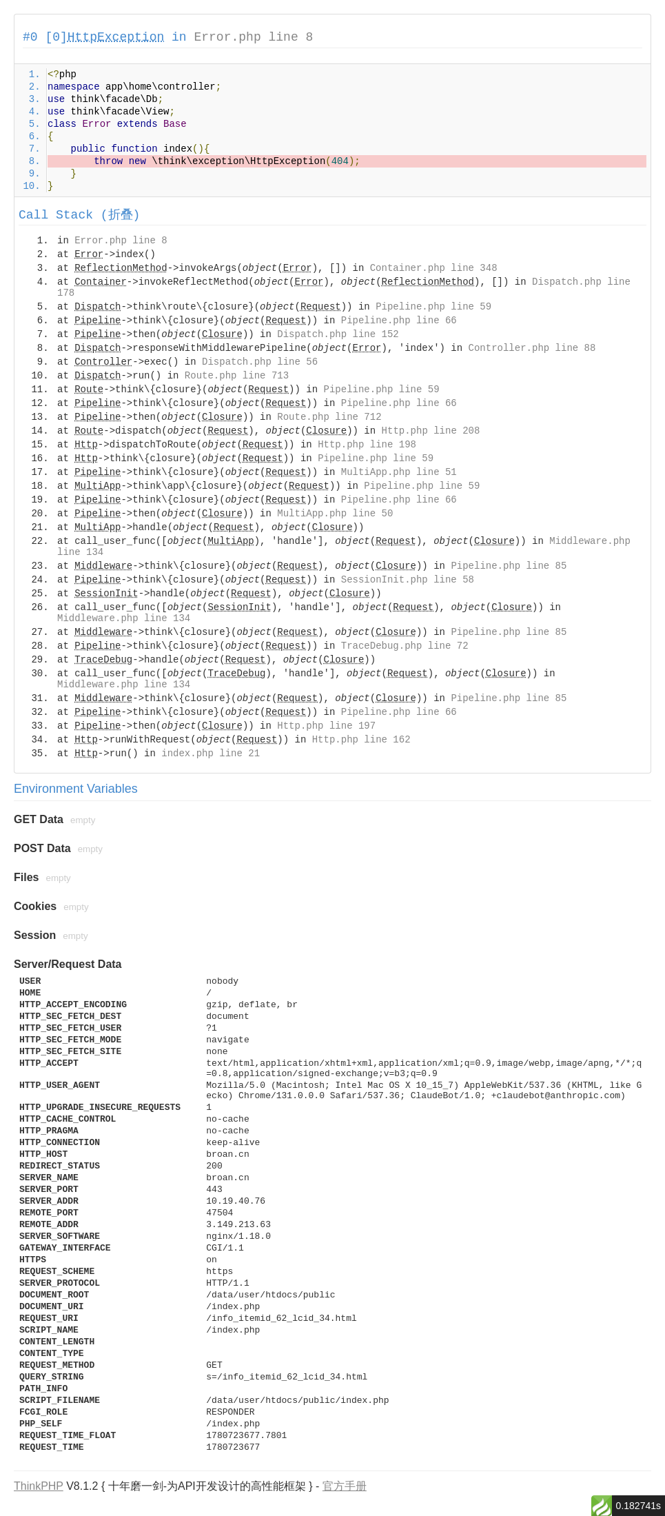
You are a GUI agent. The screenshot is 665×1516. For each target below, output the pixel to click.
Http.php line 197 (326, 725)
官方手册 (345, 1486)
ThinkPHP (38, 1486)
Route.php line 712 (329, 417)
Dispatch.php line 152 (337, 334)
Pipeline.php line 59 (433, 306)
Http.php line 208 (431, 430)
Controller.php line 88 (532, 348)
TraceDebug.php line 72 (405, 645)
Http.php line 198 (367, 444)
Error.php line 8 (253, 37)
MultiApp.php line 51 (399, 472)
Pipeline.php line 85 (508, 566)
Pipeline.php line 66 (399, 320)
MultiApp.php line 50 (335, 513)
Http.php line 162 (361, 739)
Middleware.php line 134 (123, 618)
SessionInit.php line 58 (407, 579)
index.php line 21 (210, 753)
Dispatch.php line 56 (260, 361)
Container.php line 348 (434, 268)
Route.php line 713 (237, 375)
